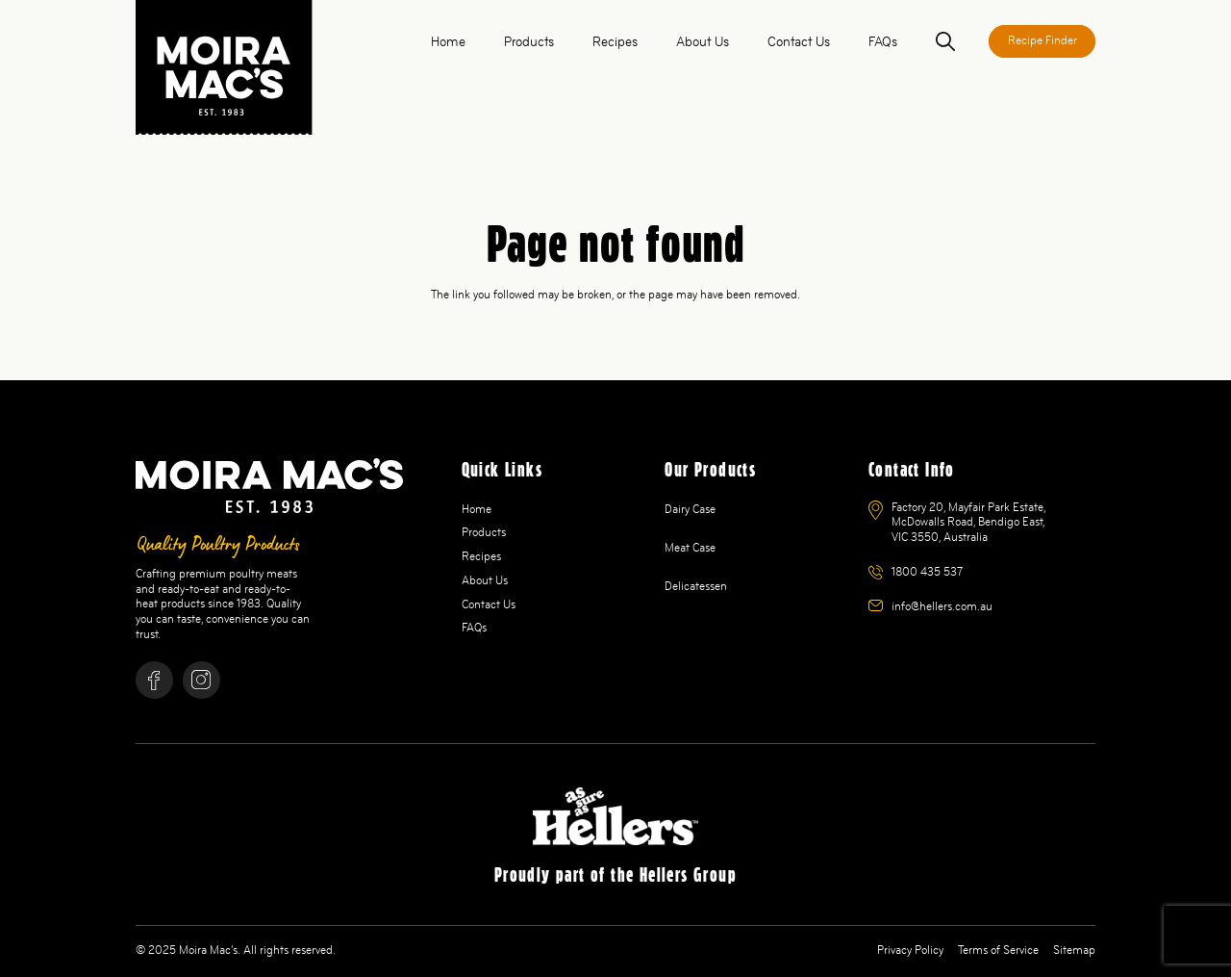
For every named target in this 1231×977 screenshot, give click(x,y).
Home (476, 509)
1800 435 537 (927, 571)
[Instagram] (201, 680)
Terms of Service (998, 950)
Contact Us (488, 604)
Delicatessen (696, 586)
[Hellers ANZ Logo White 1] (615, 816)
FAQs (474, 627)
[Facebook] (154, 680)
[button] (945, 41)
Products (484, 532)
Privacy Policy (910, 950)
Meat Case (690, 547)
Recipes (481, 556)
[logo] (224, 67)
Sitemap (1074, 950)
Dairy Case (690, 509)
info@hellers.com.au (942, 606)
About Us (485, 580)
